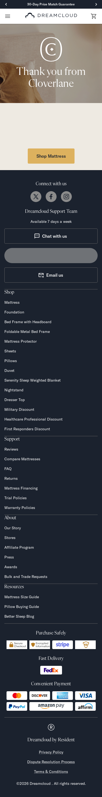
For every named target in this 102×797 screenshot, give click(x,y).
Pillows (10, 360)
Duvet (9, 370)
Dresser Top (14, 399)
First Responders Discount (27, 428)
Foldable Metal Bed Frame (27, 331)
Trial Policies (15, 497)
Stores (10, 537)
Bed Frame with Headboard (27, 321)
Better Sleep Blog (19, 616)
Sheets (10, 351)
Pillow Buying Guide (21, 606)
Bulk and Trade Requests (25, 576)
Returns (11, 478)
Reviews (11, 449)
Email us (50, 275)
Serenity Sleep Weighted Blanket (32, 380)
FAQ (7, 468)
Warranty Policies (19, 507)
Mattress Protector (20, 341)
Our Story (12, 527)
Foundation (14, 312)
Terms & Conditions (51, 771)
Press (9, 557)
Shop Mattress (51, 156)
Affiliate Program (19, 547)
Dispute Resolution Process (51, 761)
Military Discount (19, 409)
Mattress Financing (21, 488)
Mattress (12, 302)
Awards (10, 566)
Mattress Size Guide (21, 596)
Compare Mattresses (22, 459)
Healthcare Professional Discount (33, 419)
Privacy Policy (51, 752)
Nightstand (13, 390)
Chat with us (50, 236)
